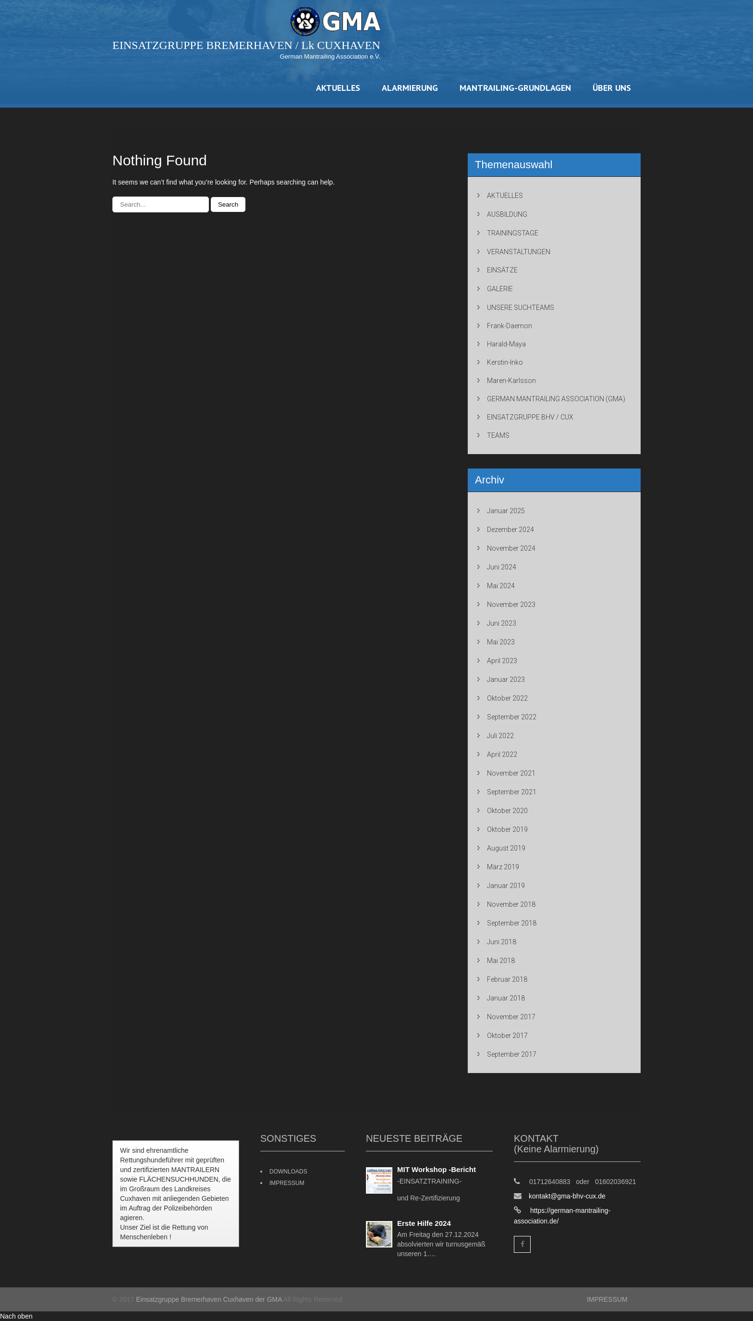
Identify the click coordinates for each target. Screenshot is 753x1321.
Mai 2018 (501, 960)
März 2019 (503, 867)
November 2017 (511, 1017)
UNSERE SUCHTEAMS (520, 307)
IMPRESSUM (286, 1183)
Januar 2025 (506, 511)
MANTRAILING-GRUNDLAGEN (515, 87)
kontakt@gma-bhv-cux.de (567, 1196)
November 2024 (511, 548)
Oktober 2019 (507, 829)
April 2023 (502, 661)
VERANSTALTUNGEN (518, 252)
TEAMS (498, 435)
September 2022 (511, 717)
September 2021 (511, 792)
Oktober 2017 (507, 1035)
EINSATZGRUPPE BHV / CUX (530, 417)
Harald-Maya (506, 344)
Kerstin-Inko (505, 362)
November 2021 (511, 773)
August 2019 (506, 848)
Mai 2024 (501, 586)
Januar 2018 (506, 998)
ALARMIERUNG (410, 87)
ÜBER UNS (612, 87)
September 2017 (511, 1054)
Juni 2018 (501, 942)
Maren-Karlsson (511, 380)
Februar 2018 (507, 979)
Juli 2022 (500, 736)
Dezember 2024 (510, 529)
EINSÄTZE (502, 270)
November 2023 (511, 604)
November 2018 (511, 904)
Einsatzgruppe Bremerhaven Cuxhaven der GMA (209, 1299)
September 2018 (511, 923)
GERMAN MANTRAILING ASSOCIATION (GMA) (556, 399)
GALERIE (500, 289)
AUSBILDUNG (507, 214)
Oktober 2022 (507, 698)
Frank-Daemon (509, 326)
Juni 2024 (501, 567)
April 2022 (502, 754)
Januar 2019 (506, 885)
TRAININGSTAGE (512, 233)
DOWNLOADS (288, 1171)
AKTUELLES (338, 87)
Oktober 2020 (507, 811)
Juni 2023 (501, 623)
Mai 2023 (501, 642)
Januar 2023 (506, 679)
